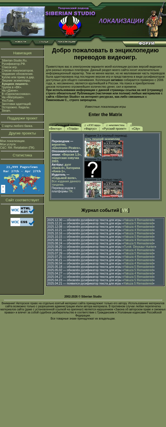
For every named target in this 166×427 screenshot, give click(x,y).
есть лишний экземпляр (102, 139)
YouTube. (8, 100)
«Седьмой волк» (64, 178)
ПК (71, 191)
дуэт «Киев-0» (61, 166)
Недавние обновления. (17, 73)
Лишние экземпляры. (16, 80)
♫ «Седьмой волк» (65, 125)
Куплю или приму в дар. (18, 77)
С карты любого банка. (17, 125)
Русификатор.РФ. (14, 63)
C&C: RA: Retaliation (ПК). (17, 147)
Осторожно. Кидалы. (16, 107)
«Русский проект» (114, 128)
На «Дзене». (10, 90)
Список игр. (10, 67)
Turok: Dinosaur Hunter (139, 246)
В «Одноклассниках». (16, 93)
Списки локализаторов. (18, 70)
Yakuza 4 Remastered (138, 220)
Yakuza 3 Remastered (138, 233)
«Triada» (73, 128)
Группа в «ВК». (12, 87)
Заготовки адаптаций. (16, 103)
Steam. (6, 110)
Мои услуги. (8, 144)
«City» (136, 128)
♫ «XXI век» (92, 125)
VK (125, 210)
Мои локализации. (12, 141)
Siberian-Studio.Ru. (14, 60)
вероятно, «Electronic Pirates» (66, 146)
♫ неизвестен (115, 125)
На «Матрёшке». (13, 97)
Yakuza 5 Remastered (138, 223)
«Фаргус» (90, 128)
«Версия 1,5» (71, 154)
